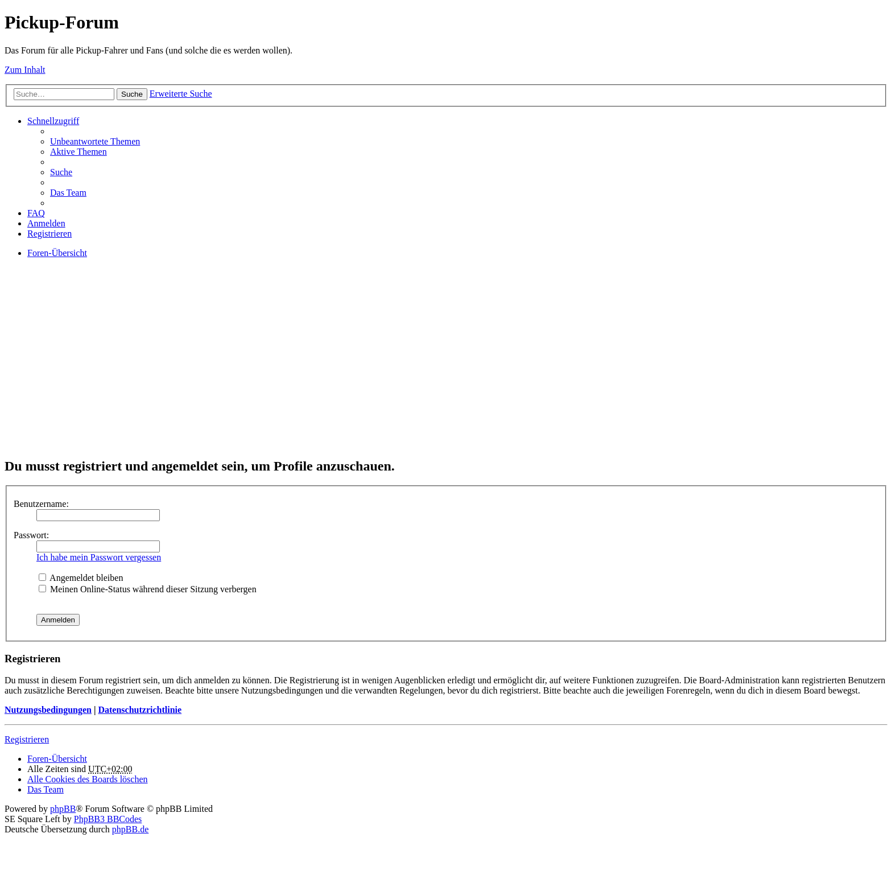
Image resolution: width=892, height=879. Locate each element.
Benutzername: (41, 504)
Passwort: (31, 535)
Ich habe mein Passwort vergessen (98, 557)
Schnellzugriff (53, 121)
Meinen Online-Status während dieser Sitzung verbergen (148, 589)
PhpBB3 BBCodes (108, 819)
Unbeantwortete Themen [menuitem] (95, 141)
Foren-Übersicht (57, 759)
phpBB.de (130, 829)
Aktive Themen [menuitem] (78, 151)
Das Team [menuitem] (68, 192)
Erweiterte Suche (181, 93)
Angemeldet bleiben (81, 578)
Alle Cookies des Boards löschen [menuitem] (87, 779)
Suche (132, 94)
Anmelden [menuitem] (46, 223)
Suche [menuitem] (61, 172)
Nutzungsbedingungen (48, 710)
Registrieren (27, 739)
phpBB (63, 809)
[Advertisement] (346, 367)
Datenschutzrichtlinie (139, 710)
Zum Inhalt (25, 70)
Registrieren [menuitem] (49, 233)
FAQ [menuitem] (36, 213)
